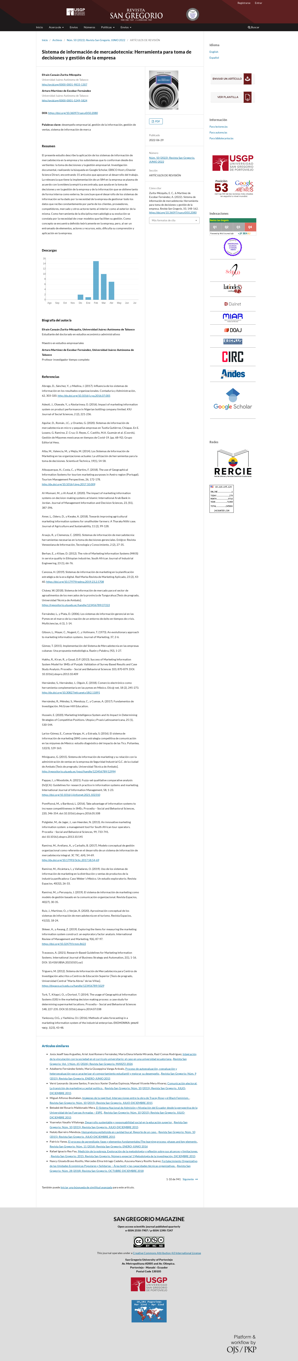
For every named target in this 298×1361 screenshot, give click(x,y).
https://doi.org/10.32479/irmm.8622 (64, 943)
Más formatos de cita (163, 220)
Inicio (39, 27)
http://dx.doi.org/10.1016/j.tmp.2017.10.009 (68, 484)
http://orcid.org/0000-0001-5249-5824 (64, 100)
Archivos (57, 40)
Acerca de (55, 27)
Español (214, 57)
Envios (74, 27)
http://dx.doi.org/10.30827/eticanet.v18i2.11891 (71, 692)
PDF (157, 121)
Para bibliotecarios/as (221, 138)
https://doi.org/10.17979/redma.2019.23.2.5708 (75, 581)
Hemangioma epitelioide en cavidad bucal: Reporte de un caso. (119, 1132)
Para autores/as (218, 132)
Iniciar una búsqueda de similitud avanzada (86, 1187)
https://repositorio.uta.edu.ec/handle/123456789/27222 (76, 605)
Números (89, 27)
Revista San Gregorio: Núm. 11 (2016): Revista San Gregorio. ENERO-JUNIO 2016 (99, 1146)
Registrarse (244, 2)
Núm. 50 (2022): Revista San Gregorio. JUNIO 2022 (96, 40)
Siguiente (188, 1179)
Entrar (258, 2)
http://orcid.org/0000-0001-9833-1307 (64, 84)
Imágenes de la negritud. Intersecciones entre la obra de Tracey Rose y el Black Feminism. (135, 1098)
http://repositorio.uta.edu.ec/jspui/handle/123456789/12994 (79, 771)
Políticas (106, 27)
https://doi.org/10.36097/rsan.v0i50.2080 (73, 113)
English (214, 51)
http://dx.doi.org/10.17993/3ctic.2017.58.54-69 (70, 860)
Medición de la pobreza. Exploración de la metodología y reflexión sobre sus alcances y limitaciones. (138, 1151)
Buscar (253, 27)
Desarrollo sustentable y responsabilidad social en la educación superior (129, 1122)
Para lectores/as (219, 126)
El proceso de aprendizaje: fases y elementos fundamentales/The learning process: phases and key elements (132, 1141)
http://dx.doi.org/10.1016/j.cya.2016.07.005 (84, 395)
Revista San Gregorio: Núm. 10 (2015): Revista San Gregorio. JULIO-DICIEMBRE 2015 (101, 1102)
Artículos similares (55, 1046)
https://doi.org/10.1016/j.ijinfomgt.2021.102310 (71, 794)
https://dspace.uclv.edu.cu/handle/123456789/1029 (73, 985)
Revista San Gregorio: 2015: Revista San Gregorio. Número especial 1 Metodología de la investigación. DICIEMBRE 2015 (123, 1156)
